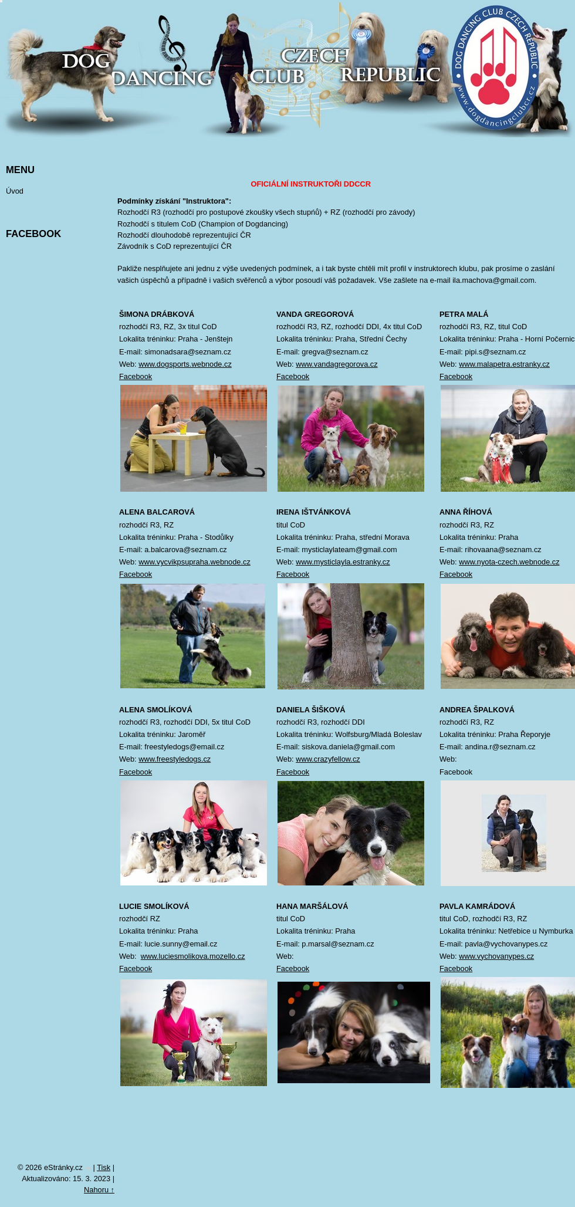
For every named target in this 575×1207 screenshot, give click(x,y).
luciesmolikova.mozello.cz (201, 956)
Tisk (103, 1167)
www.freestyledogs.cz (174, 759)
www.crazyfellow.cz (328, 759)
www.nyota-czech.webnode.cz (509, 561)
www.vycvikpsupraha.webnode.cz (194, 561)
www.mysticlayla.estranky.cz (343, 561)
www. (150, 956)
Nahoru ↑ (99, 1189)
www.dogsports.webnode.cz (185, 364)
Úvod (14, 191)
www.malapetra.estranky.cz (504, 364)
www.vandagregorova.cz (336, 364)
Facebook (135, 376)
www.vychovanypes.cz (496, 956)
